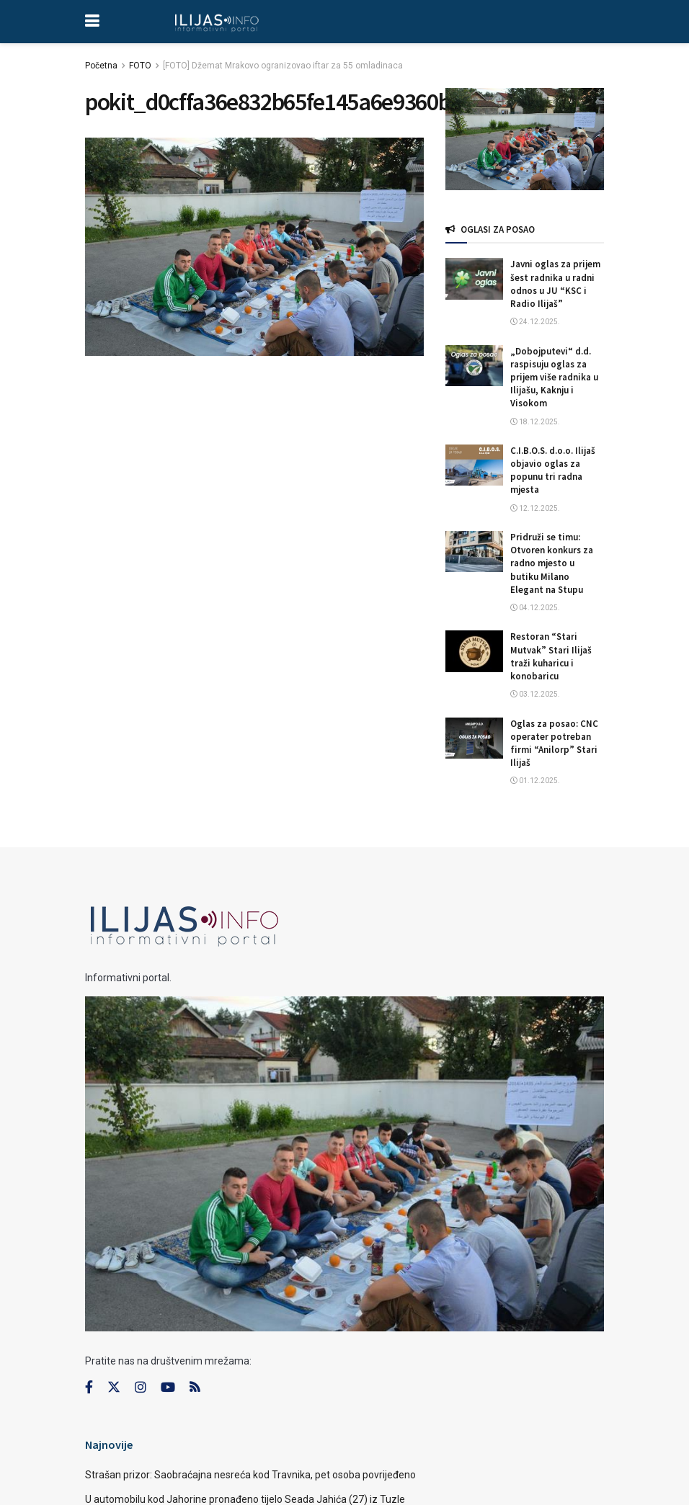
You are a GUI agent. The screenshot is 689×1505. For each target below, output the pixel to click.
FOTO (140, 66)
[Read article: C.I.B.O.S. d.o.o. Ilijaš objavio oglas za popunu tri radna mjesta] (474, 465)
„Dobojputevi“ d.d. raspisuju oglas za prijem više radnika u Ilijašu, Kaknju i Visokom (554, 377)
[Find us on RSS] (195, 1388)
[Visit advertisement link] (524, 139)
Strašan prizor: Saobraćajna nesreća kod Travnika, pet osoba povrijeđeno (250, 1475)
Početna (101, 66)
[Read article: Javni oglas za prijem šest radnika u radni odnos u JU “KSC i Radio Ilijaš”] (474, 278)
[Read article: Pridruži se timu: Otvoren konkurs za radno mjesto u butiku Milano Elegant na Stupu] (474, 551)
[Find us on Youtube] (168, 1387)
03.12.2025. (535, 694)
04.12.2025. (535, 608)
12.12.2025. (535, 508)
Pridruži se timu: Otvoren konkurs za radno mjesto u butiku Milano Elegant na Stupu (551, 563)
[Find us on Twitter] (113, 1387)
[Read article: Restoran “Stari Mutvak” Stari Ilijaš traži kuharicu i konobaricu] (474, 650)
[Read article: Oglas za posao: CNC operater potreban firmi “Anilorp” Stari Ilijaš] (474, 738)
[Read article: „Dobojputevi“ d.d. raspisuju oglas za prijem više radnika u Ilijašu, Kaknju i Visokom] (474, 365)
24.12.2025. (535, 322)
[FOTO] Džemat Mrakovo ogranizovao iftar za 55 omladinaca (283, 66)
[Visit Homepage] (216, 21)
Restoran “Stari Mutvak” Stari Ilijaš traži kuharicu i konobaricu (551, 656)
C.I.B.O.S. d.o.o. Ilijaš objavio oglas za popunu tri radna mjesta (552, 470)
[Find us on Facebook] (89, 1387)
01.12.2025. (535, 781)
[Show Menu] (92, 21)
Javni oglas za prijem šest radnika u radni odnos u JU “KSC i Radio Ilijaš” (555, 284)
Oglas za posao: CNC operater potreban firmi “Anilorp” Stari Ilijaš (554, 743)
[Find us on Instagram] (140, 1387)
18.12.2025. (535, 422)
